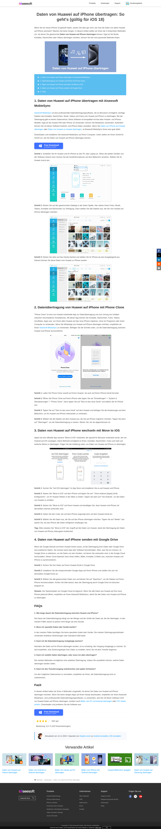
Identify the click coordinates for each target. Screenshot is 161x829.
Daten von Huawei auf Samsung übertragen (143, 771)
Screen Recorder (52, 816)
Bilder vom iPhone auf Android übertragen (90, 771)
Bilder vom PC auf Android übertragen (96, 701)
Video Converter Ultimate (55, 812)
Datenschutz (83, 802)
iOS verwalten (115, 736)
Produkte (92, 3)
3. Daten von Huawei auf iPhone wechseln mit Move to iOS (61, 84)
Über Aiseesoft (84, 796)
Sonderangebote (136, 3)
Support (117, 3)
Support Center (106, 796)
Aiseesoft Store (27, 798)
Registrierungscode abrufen (109, 799)
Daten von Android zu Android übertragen (37, 771)
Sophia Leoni (85, 736)
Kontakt (81, 809)
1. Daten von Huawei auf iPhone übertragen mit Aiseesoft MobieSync (65, 77)
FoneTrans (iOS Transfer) (55, 806)
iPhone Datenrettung (53, 799)
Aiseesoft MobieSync (43, 113)
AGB (80, 799)
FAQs (102, 806)
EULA (81, 806)
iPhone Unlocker (52, 802)
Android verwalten (101, 736)
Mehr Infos (98, 827)
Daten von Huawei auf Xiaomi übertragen (11, 771)
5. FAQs (43, 92)
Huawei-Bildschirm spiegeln (119, 770)
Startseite (38, 780)
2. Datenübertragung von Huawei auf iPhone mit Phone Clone (62, 81)
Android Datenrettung (53, 796)
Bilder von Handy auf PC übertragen (65, 771)
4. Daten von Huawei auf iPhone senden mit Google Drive (61, 88)
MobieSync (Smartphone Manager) (58, 809)
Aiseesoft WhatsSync (48, 328)
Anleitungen (105, 3)
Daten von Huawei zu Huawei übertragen (65, 129)
